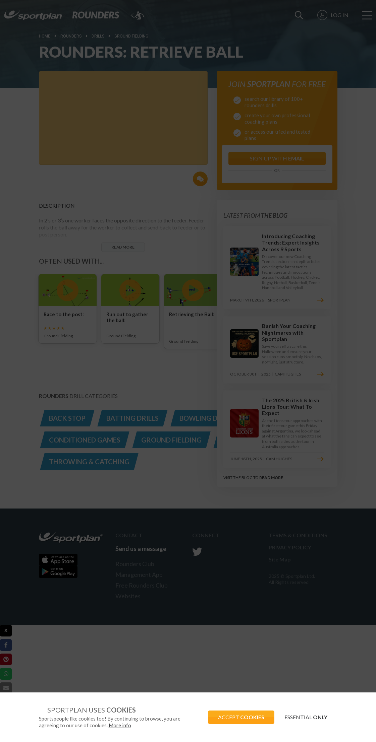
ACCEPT (241, 717)
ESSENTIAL (305, 717)
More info (120, 725)
